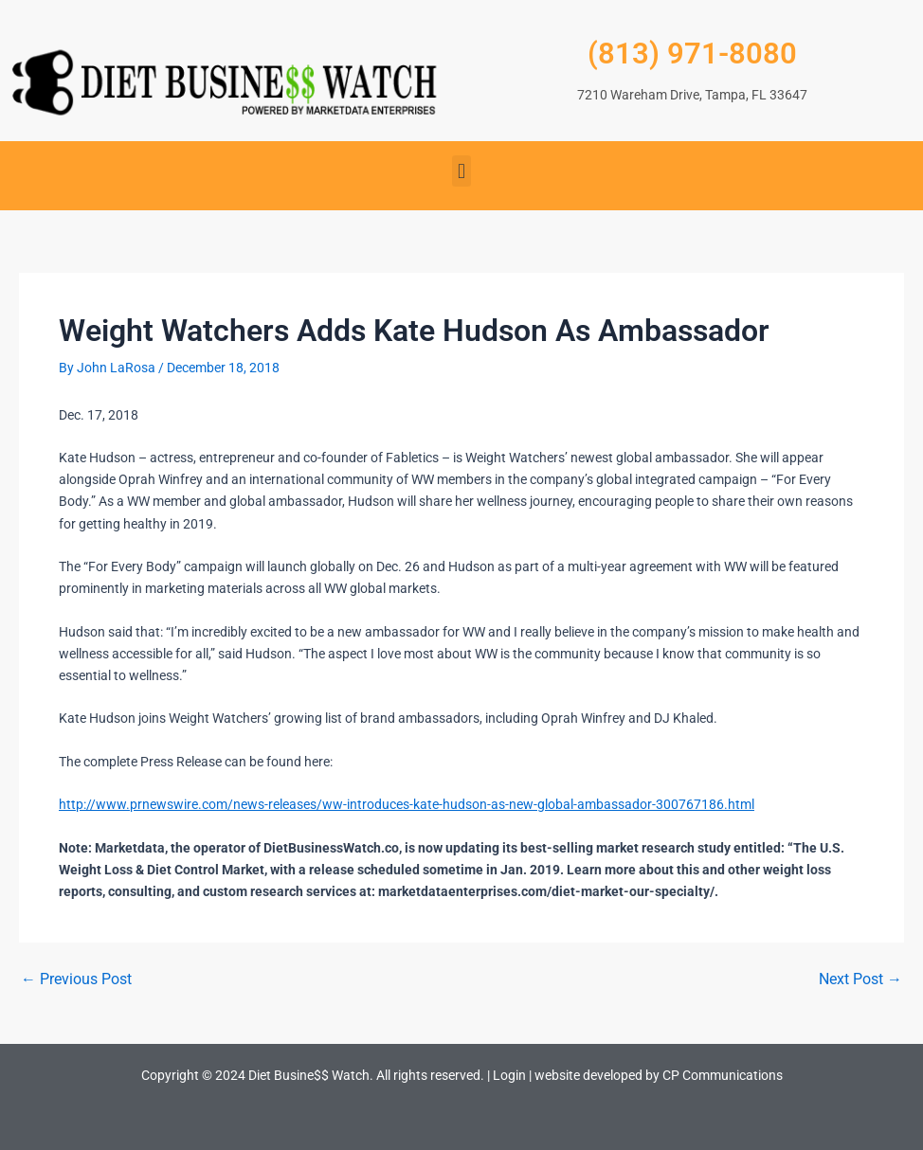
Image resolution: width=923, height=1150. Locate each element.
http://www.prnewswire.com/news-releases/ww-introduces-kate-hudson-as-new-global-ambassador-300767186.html (406, 804)
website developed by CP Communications (658, 1075)
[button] (461, 171)
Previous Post (76, 979)
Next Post (860, 979)
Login (509, 1075)
